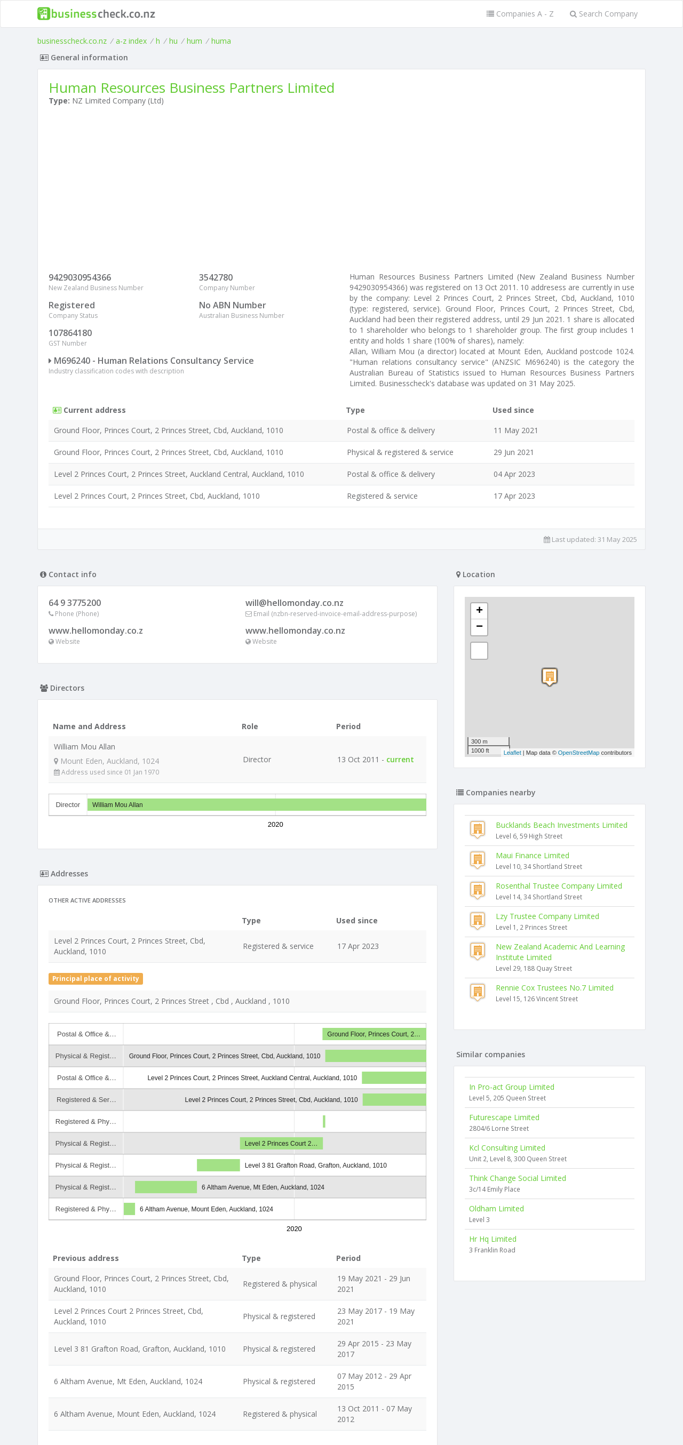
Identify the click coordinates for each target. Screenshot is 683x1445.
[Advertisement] (341, 191)
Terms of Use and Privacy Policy (341, 1416)
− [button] (479, 627)
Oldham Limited (496, 1208)
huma (221, 41)
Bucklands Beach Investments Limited (562, 825)
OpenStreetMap (579, 752)
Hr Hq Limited (493, 1239)
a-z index (131, 41)
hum (194, 41)
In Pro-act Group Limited (511, 1087)
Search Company (604, 14)
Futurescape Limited (504, 1117)
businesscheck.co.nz (72, 41)
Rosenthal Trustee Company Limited (559, 886)
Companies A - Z (520, 14)
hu (173, 41)
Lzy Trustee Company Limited (547, 916)
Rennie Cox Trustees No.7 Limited (555, 988)
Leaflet (512, 752)
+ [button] (479, 611)
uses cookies (281, 1424)
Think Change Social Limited (517, 1178)
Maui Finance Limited (532, 855)
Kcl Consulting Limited (507, 1148)
